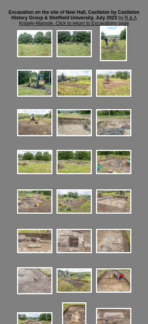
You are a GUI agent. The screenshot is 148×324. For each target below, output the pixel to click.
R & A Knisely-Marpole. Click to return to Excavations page (78, 20)
